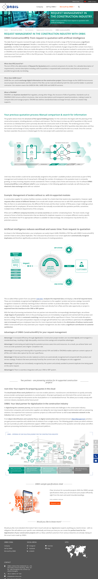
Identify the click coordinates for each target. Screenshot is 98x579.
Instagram (32, 550)
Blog (48, 552)
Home (6, 34)
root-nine (39, 303)
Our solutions (29, 34)
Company (7, 550)
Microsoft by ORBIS (17, 34)
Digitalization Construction (44, 34)
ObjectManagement (78, 423)
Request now (55, 507)
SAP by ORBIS (8, 552)
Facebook (32, 552)
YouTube (50, 550)
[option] (49, 21)
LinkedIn (31, 555)
